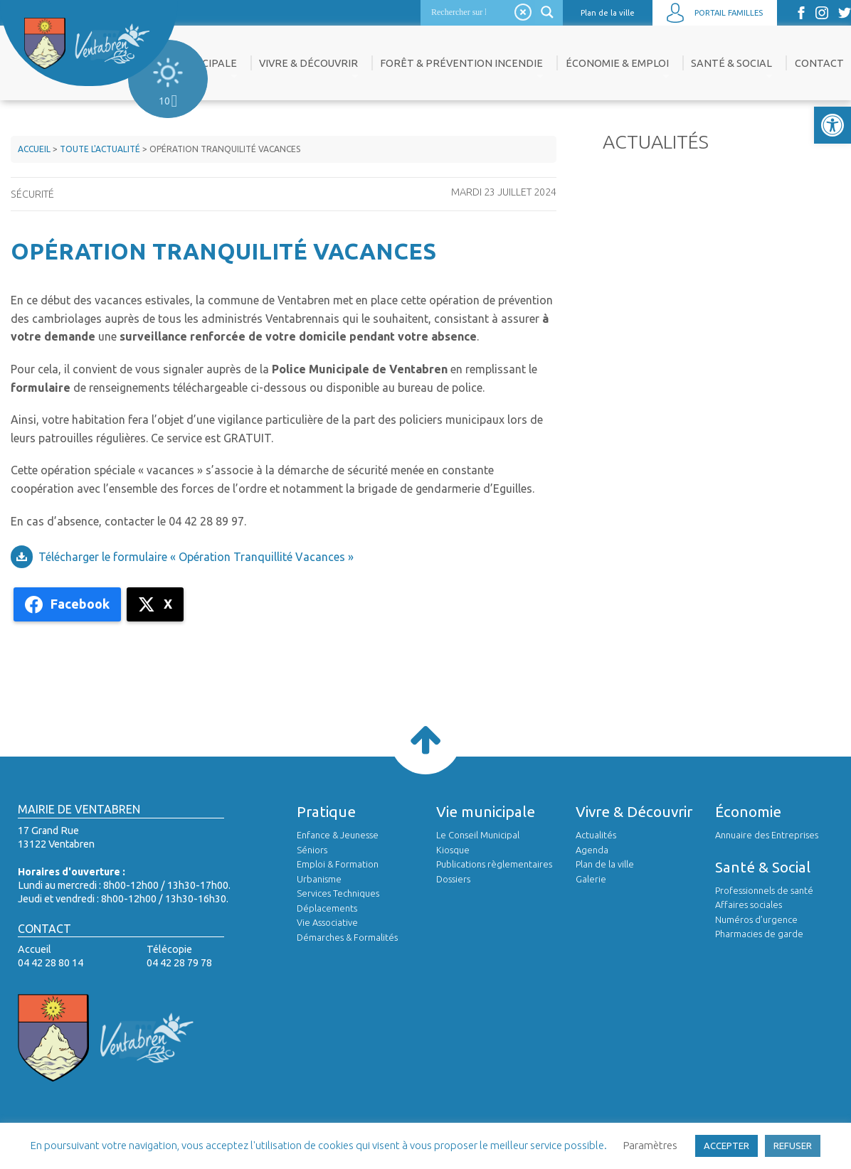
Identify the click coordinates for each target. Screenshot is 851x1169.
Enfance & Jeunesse (338, 835)
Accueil (34, 149)
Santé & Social (731, 63)
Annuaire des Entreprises (766, 835)
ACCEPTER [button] (726, 1146)
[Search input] (458, 12)
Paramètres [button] (650, 1145)
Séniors (312, 850)
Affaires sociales (748, 904)
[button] (832, 125)
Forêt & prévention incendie (461, 63)
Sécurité (32, 194)
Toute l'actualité (100, 149)
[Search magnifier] (549, 12)
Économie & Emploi (617, 63)
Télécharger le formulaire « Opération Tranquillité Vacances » (196, 556)
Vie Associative (327, 922)
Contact (819, 63)
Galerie (591, 879)
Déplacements (327, 908)
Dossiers (453, 879)
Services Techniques (338, 893)
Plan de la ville (608, 13)
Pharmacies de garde (759, 934)
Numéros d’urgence (756, 919)
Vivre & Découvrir (308, 63)
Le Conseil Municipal (477, 835)
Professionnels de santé (764, 890)
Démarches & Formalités (347, 937)
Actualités (596, 835)
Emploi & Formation (338, 864)
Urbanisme (319, 879)
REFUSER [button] (792, 1146)
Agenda (592, 850)
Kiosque (453, 850)
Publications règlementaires (494, 864)
